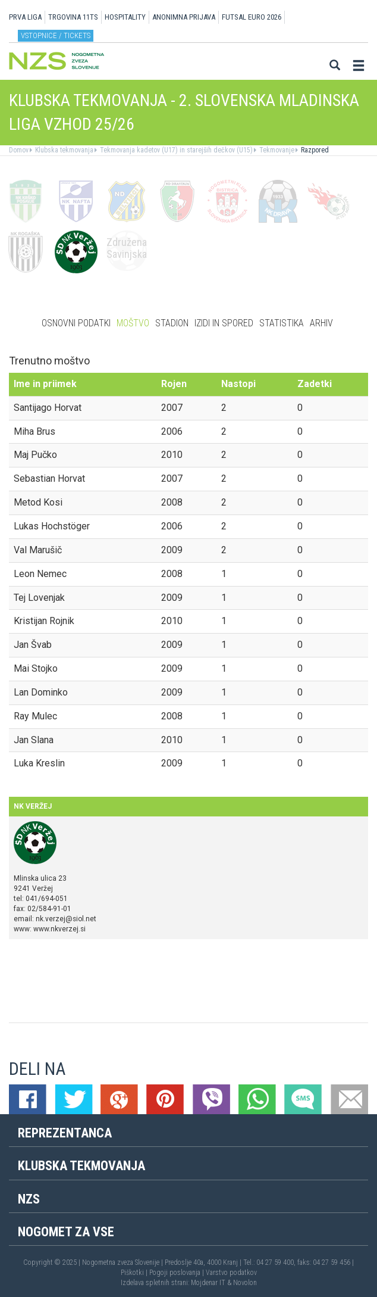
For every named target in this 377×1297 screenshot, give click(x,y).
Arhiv (321, 323)
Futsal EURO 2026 (251, 17)
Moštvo (133, 323)
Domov (19, 150)
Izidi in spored (223, 323)
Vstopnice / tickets (55, 35)
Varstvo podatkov (231, 1272)
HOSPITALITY (125, 17)
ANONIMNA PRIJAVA (183, 17)
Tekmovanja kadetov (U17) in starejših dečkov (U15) (175, 150)
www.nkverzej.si (59, 929)
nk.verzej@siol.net (66, 919)
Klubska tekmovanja (63, 150)
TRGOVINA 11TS (73, 17)
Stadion (171, 323)
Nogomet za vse (66, 1231)
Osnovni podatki (76, 323)
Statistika (281, 323)
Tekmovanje (275, 150)
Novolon (245, 1283)
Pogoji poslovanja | (177, 1272)
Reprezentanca (65, 1132)
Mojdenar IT (208, 1283)
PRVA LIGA (25, 17)
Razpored (314, 150)
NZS (29, 1199)
